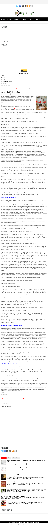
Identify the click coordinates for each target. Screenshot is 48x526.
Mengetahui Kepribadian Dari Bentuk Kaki (18, 467)
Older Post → (44, 398)
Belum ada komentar (28, 94)
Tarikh (30, 19)
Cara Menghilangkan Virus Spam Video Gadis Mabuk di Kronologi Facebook (26, 489)
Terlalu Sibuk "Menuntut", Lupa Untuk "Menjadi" (13, 496)
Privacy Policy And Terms (6, 81)
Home (2, 75)
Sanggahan (3, 83)
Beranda (3, 19)
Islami (6, 88)
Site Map (3, 79)
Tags (9, 457)
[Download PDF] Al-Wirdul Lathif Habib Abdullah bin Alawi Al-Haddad (25, 482)
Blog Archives (16, 457)
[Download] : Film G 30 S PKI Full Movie (16, 501)
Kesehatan (3, 22)
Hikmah (10, 18)
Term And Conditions (5, 85)
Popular (3, 457)
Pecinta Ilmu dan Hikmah (23, 522)
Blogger (27, 73)
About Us (3, 77)
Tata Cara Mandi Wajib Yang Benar (10, 92)
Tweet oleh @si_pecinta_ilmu (7, 41)
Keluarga (10, 22)
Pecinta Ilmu (14, 524)
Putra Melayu (26, 524)
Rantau (25, 18)
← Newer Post (4, 398)
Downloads (17, 18)
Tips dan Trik (38, 18)
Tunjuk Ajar (16, 88)
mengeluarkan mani (17, 108)
